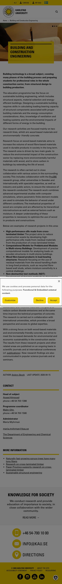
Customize (10, 300)
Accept (53, 300)
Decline (39, 300)
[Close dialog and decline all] (59, 280)
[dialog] (31, 292)
